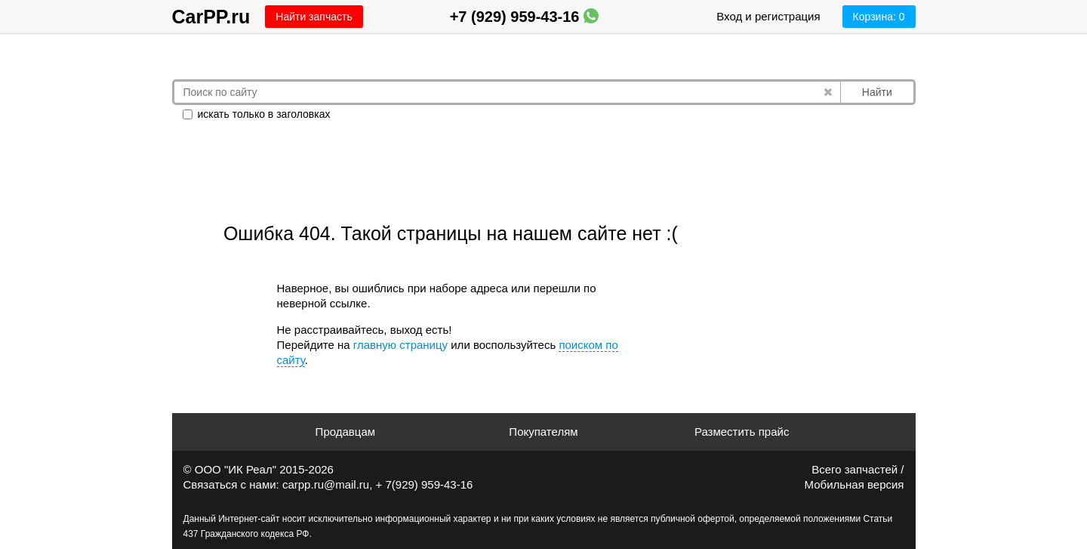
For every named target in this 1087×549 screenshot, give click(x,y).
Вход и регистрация (768, 16)
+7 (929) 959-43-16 (524, 16)
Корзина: (879, 17)
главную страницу (400, 344)
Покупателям (543, 431)
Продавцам (345, 431)
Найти (877, 92)
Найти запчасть (314, 17)
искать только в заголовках (257, 114)
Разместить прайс (742, 431)
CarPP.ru (211, 16)
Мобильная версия (854, 484)
